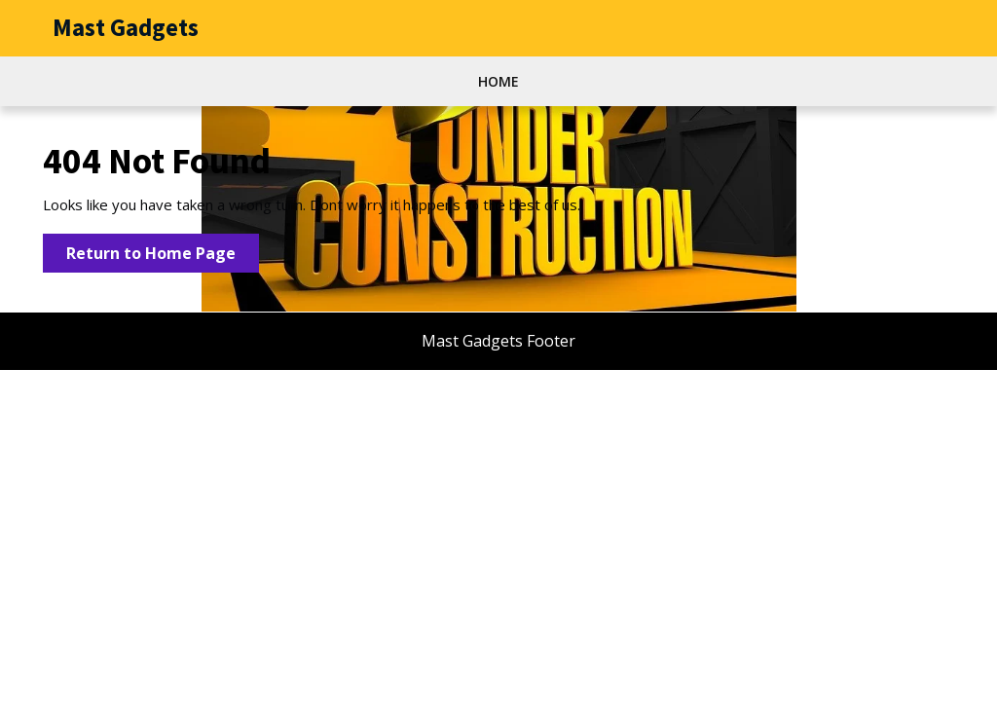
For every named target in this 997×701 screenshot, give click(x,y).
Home (498, 81)
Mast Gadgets (126, 27)
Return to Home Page (162, 256)
